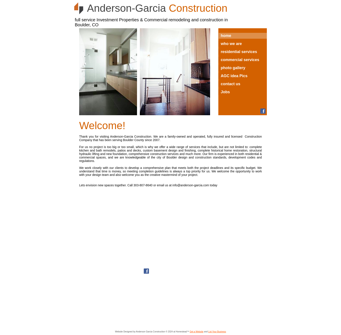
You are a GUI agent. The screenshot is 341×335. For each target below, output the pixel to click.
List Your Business (217, 331)
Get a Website (196, 331)
